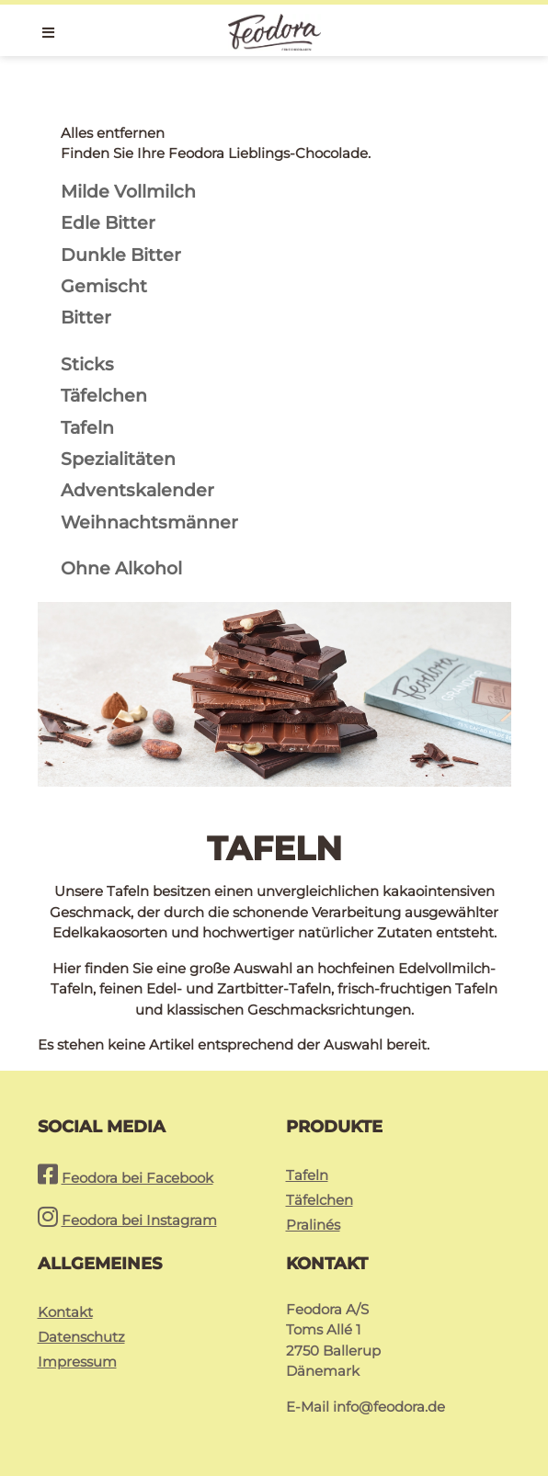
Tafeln (307, 1175)
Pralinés (313, 1224)
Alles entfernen (113, 133)
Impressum (77, 1361)
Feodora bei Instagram (139, 1220)
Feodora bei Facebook (137, 1177)
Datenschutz (81, 1336)
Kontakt (65, 1312)
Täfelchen (319, 1200)
